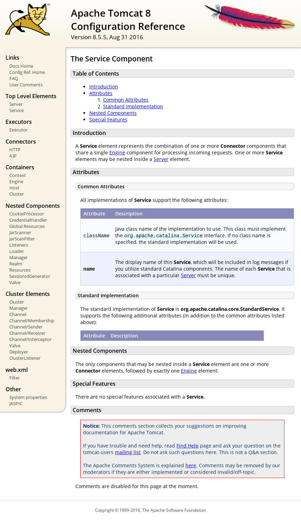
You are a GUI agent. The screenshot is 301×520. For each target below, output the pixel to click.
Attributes (100, 93)
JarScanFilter (22, 239)
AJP (13, 156)
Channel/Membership (31, 320)
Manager (18, 257)
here (190, 465)
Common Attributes (125, 99)
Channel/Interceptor (30, 339)
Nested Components (113, 113)
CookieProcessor (26, 214)
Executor (18, 130)
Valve (14, 282)
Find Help (187, 445)
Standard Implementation (133, 106)
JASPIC (15, 403)
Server (15, 104)
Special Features (108, 119)
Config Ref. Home (27, 72)
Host (14, 188)
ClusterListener (24, 358)
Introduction (103, 86)
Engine (16, 181)
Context (17, 175)
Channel (17, 314)
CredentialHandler (28, 220)
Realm (15, 264)
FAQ (13, 78)
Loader (16, 251)
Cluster (16, 194)
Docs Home (21, 66)
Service (16, 110)
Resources (19, 270)
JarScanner (20, 232)
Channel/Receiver (27, 333)
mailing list (127, 452)
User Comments (26, 85)
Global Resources (27, 226)
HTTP (14, 149)
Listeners (18, 245)
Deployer (18, 352)
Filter (14, 378)
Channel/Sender (26, 327)
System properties (28, 397)
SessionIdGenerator (29, 276)
